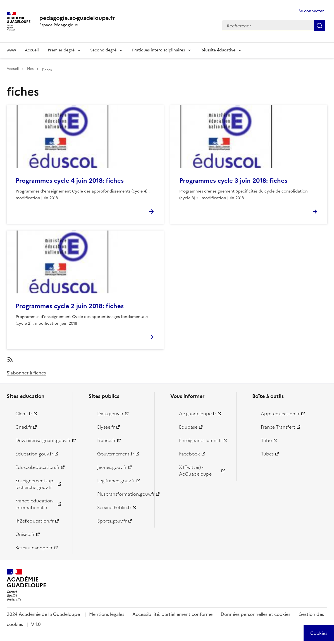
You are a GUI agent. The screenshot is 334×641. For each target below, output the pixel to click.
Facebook (189, 453)
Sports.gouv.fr (112, 520)
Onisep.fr (25, 534)
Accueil (32, 50)
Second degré (103, 50)
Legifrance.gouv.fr (116, 480)
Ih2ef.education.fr (34, 520)
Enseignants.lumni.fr (200, 440)
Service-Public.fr (114, 507)
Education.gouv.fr (34, 453)
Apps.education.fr (280, 413)
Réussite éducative (218, 50)
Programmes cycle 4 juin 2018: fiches (70, 180)
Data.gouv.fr (110, 413)
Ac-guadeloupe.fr (197, 413)
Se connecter (311, 11)
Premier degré (61, 50)
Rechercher (319, 25)
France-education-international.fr (34, 504)
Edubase (188, 427)
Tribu (266, 440)
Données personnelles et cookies (255, 614)
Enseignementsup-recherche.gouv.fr (35, 484)
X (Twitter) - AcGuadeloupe (195, 470)
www (11, 50)
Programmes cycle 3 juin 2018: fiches (233, 180)
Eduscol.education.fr (37, 467)
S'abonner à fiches (26, 372)
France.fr (106, 440)
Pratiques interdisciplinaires (158, 50)
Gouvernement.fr (115, 453)
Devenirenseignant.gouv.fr (40, 440)
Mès (30, 68)
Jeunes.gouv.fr (112, 467)
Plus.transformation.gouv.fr (122, 494)
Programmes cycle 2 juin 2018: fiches (70, 306)
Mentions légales (106, 614)
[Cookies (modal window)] (319, 633)
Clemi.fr (23, 413)
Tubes (267, 453)
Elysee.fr (106, 427)
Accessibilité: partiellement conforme (172, 614)
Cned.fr (23, 427)
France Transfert (278, 427)
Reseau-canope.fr (34, 547)
